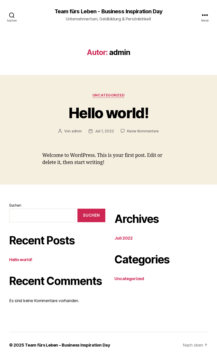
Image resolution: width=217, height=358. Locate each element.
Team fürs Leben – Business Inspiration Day (67, 345)
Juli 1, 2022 (104, 131)
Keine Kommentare (143, 131)
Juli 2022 (123, 238)
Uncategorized (108, 95)
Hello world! (108, 113)
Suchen (15, 205)
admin (76, 131)
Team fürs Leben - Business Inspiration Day (108, 11)
